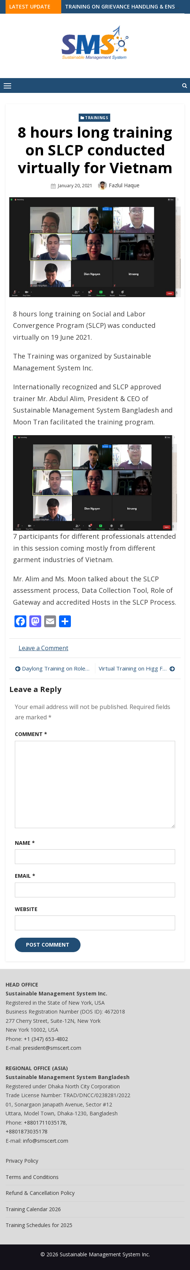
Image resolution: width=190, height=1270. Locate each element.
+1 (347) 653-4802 (46, 1038)
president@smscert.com (52, 1047)
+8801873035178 (27, 1131)
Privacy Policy (22, 1160)
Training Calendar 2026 (33, 1209)
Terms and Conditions (32, 1176)
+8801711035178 (45, 1122)
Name (25, 842)
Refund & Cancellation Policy (40, 1192)
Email (25, 875)
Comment (31, 734)
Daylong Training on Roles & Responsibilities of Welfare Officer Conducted (56, 668)
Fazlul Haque (124, 185)
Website (26, 909)
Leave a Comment (43, 648)
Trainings (96, 117)
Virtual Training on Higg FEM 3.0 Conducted (137, 668)
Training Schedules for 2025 (39, 1225)
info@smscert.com (45, 1140)
